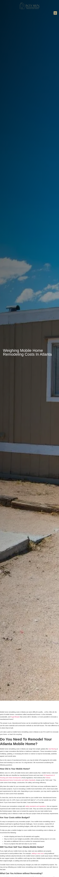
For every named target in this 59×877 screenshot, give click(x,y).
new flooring (52, 749)
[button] (55, 13)
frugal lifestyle (15, 717)
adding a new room (38, 853)
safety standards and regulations (35, 806)
